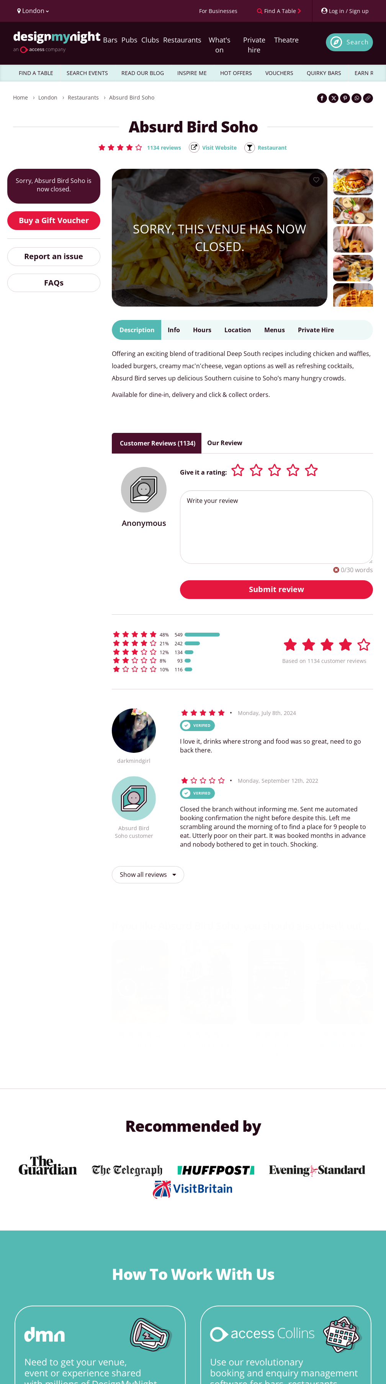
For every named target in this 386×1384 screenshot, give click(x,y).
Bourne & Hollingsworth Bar (276, 1049)
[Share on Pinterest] (345, 98)
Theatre (286, 39)
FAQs (54, 283)
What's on (220, 44)
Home (20, 97)
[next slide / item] (357, 988)
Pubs (129, 39)
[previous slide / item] (127, 988)
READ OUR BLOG (142, 73)
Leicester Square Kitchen (208, 1049)
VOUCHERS (279, 73)
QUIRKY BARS (324, 73)
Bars (110, 39)
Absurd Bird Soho (131, 97)
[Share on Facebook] (322, 98)
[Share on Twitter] (334, 98)
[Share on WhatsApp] (356, 98)
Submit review (276, 589)
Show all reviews (148, 875)
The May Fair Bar (344, 1045)
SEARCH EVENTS (87, 73)
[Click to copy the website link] (368, 98)
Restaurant (276, 148)
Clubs (150, 39)
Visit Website (218, 148)
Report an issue (53, 256)
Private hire (254, 44)
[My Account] (344, 11)
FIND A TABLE (36, 73)
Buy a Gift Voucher (54, 220)
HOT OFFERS (236, 73)
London (47, 97)
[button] (134, 147)
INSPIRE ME (192, 73)
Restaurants (182, 39)
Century (140, 1045)
